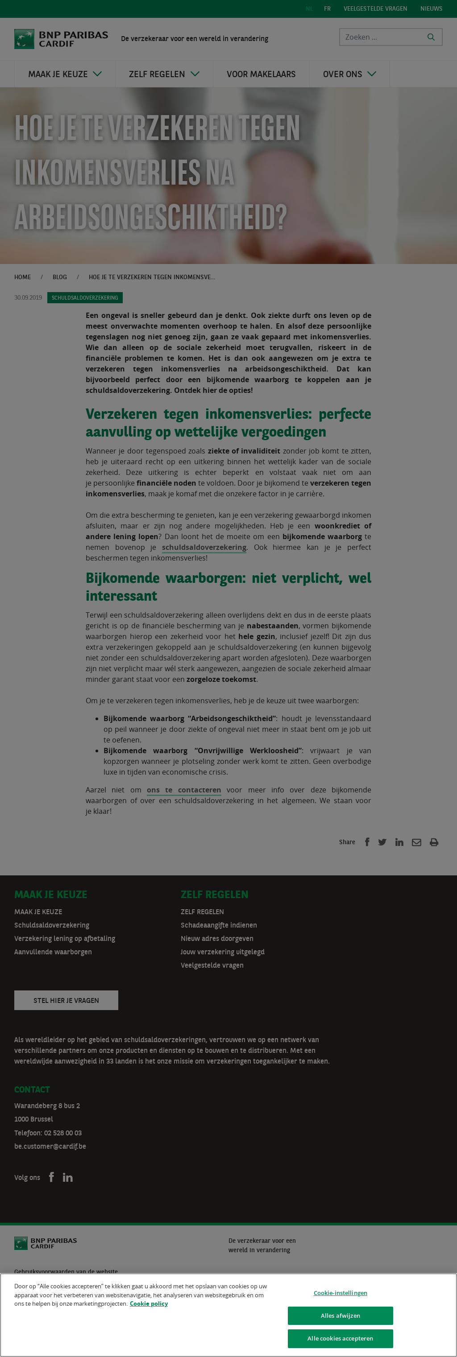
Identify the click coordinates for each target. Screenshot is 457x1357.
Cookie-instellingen (340, 1295)
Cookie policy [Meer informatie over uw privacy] (149, 1305)
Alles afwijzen (340, 1317)
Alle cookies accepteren (340, 1340)
